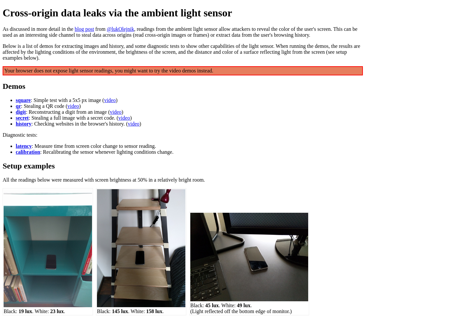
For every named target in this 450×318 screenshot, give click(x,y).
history (23, 124)
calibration (28, 152)
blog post (84, 29)
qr (18, 106)
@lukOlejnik (120, 29)
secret (22, 118)
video (110, 100)
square (23, 100)
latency (24, 146)
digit (21, 112)
